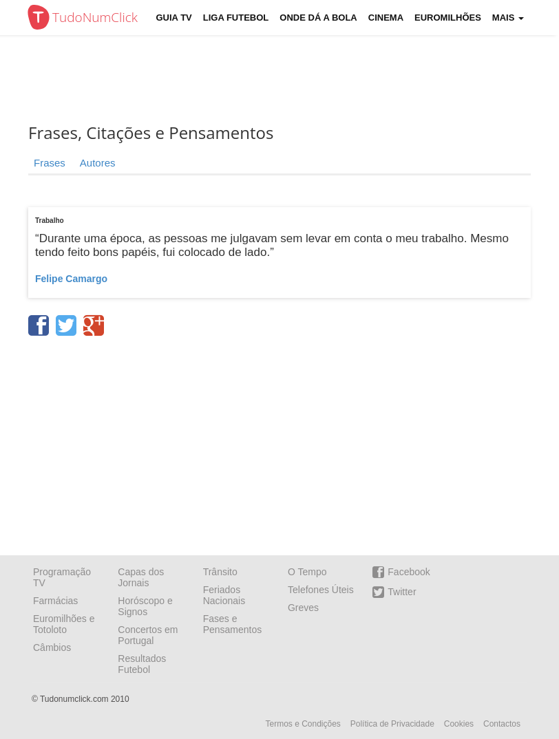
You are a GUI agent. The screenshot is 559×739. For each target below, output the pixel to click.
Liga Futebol (236, 17)
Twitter (394, 592)
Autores (98, 163)
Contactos (501, 724)
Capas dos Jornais (141, 577)
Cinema (385, 17)
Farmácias (55, 600)
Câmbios (52, 647)
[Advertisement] (290, 79)
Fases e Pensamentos (232, 624)
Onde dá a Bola (318, 17)
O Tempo (307, 571)
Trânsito (220, 571)
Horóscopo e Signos (145, 606)
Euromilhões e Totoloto (64, 624)
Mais (508, 17)
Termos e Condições (302, 724)
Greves (303, 607)
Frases (49, 163)
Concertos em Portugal (148, 635)
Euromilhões (447, 17)
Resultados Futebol (142, 664)
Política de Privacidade (392, 724)
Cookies (459, 724)
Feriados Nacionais (224, 595)
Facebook (401, 572)
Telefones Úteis (321, 589)
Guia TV (174, 17)
